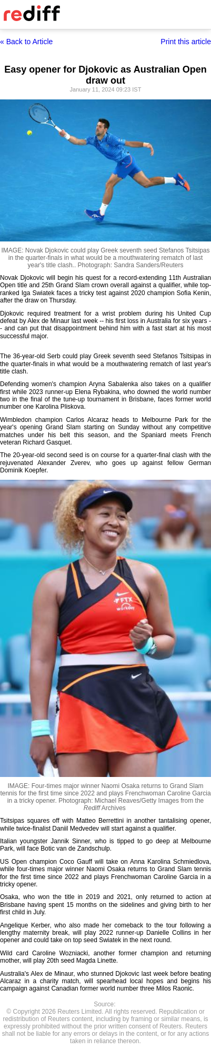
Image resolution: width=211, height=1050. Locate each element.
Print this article (185, 41)
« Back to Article (26, 41)
